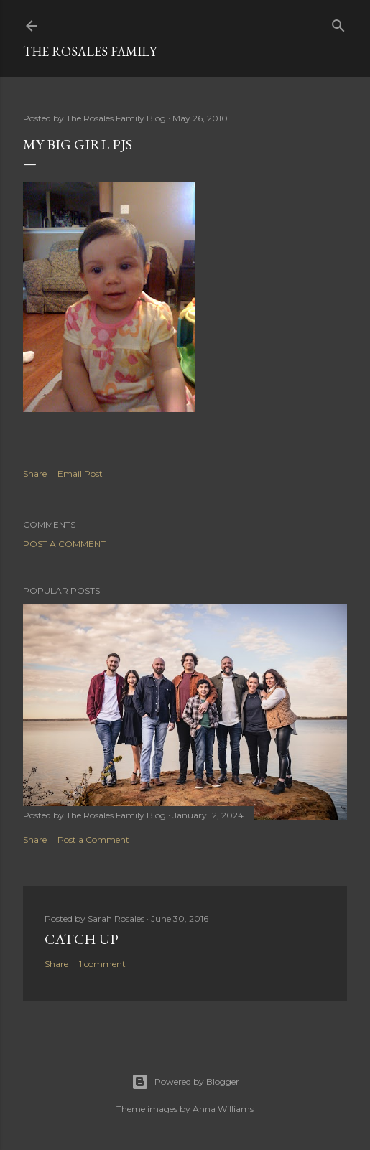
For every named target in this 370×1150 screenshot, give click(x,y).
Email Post (80, 473)
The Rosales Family (90, 51)
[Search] (338, 23)
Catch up (82, 939)
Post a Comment (64, 543)
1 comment (102, 963)
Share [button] (35, 473)
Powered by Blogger (185, 1081)
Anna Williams (223, 1108)
